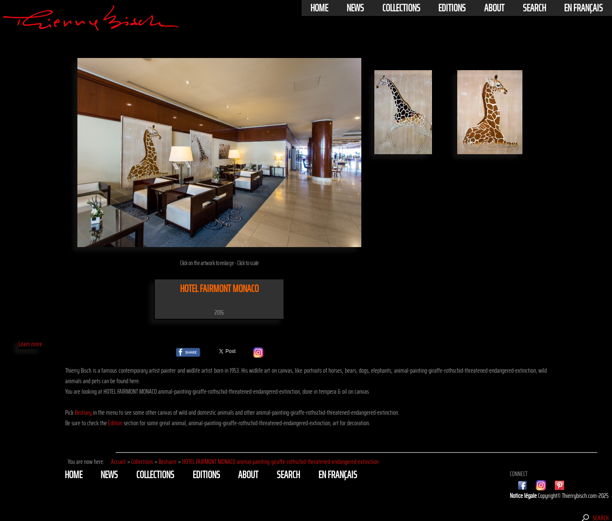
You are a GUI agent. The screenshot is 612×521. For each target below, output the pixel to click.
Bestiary (83, 412)
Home (319, 8)
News (355, 8)
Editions (452, 8)
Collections (401, 8)
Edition (115, 423)
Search (534, 8)
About (494, 8)
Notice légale (524, 495)
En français (583, 8)
